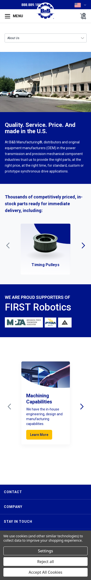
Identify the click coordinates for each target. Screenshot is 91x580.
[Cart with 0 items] (81, 16)
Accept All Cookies (45, 572)
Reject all (45, 561)
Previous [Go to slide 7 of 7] (8, 245)
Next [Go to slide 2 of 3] (82, 406)
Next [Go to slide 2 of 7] (83, 245)
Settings (45, 551)
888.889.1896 (32, 5)
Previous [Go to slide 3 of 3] (9, 406)
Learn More (39, 435)
